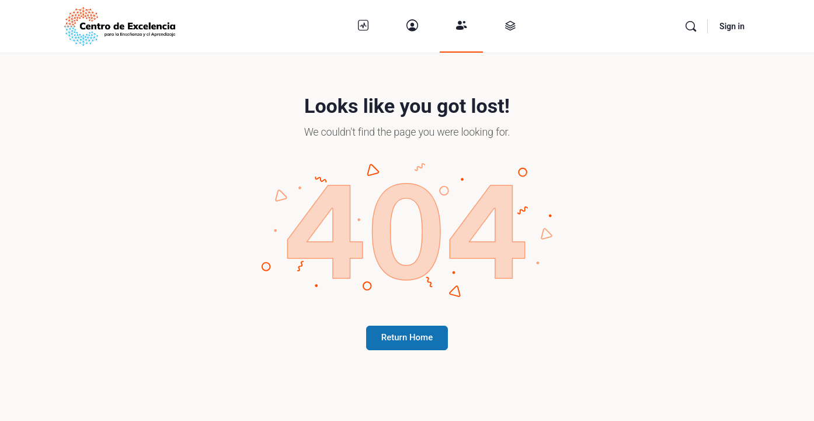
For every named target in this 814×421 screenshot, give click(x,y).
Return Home (407, 337)
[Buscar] (690, 26)
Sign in (732, 26)
